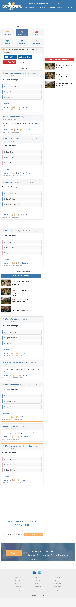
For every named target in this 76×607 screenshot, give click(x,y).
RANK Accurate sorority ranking (17, 446)
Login (59, 3)
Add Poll (10, 62)
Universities (23, 7)
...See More (6, 104)
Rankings (52, 7)
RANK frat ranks (11, 384)
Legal (57, 590)
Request (60, 7)
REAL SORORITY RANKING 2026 (15, 362)
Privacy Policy (57, 587)
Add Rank (25, 57)
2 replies (6, 214)
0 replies (6, 107)
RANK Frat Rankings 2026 (15, 73)
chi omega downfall (11, 426)
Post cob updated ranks (12, 116)
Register (67, 3)
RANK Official (10, 230)
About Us (57, 580)
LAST (26, 525)
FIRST (11, 521)
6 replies (6, 173)
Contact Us (69, 7)
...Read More (36, 433)
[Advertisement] (22, 501)
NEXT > (18, 525)
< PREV (19, 521)
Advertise (37, 580)
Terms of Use (57, 583)
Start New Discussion (33, 534)
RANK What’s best (12, 319)
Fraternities (33, 7)
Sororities (42, 7)
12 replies (5, 129)
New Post (10, 57)
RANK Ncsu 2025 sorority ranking (18, 138)
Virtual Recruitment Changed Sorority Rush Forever (19, 292)
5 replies (5, 375)
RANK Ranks (10, 182)
